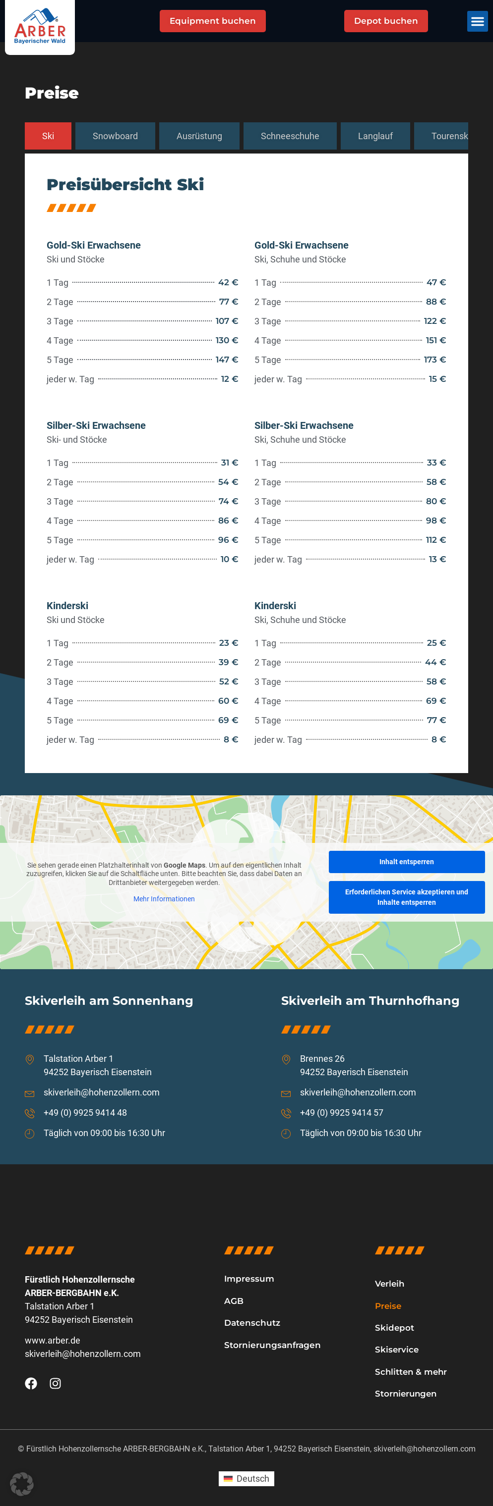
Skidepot (395, 1328)
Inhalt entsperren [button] (406, 862)
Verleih (390, 1284)
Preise (388, 1306)
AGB (234, 1301)
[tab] (48, 136)
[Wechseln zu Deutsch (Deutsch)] (246, 1479)
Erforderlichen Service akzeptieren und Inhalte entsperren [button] (406, 897)
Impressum (249, 1279)
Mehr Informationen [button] (164, 899)
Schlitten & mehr (412, 1372)
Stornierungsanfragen (272, 1345)
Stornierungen (407, 1394)
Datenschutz (252, 1323)
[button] (477, 21)
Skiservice (397, 1350)
